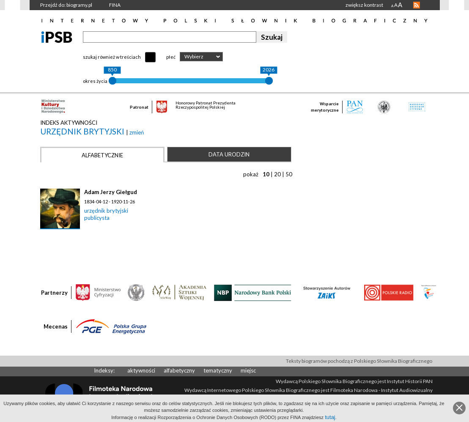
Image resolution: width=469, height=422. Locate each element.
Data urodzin (229, 154)
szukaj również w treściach (112, 57)
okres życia (95, 81)
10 (266, 174)
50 (288, 174)
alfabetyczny (179, 370)
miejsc (248, 370)
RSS (416, 5)
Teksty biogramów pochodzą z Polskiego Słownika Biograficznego (359, 361)
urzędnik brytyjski (83, 131)
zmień (136, 132)
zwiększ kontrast (364, 5)
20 (277, 174)
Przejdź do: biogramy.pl (66, 5)
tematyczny (217, 370)
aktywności (141, 370)
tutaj (330, 417)
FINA (115, 5)
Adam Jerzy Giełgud (110, 192)
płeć (171, 57)
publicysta (97, 217)
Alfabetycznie (102, 155)
